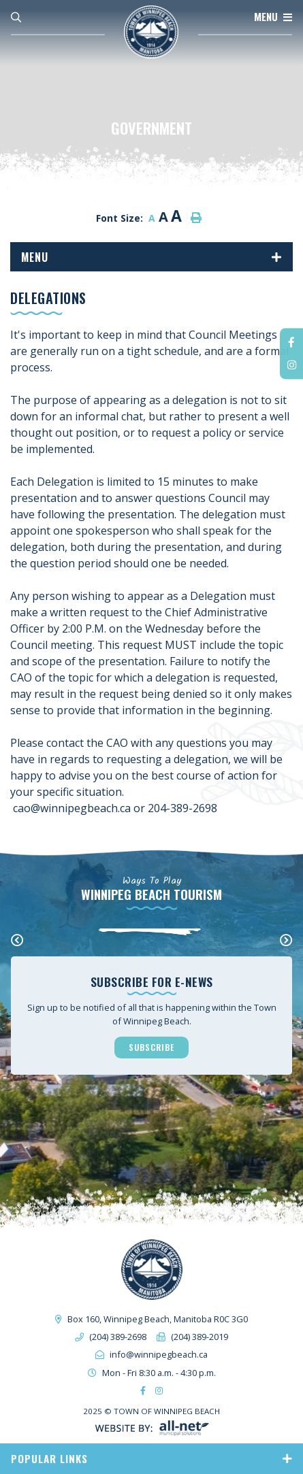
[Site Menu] (151, 256)
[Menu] (273, 17)
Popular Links (49, 1458)
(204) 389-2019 (199, 1336)
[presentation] (17, 940)
